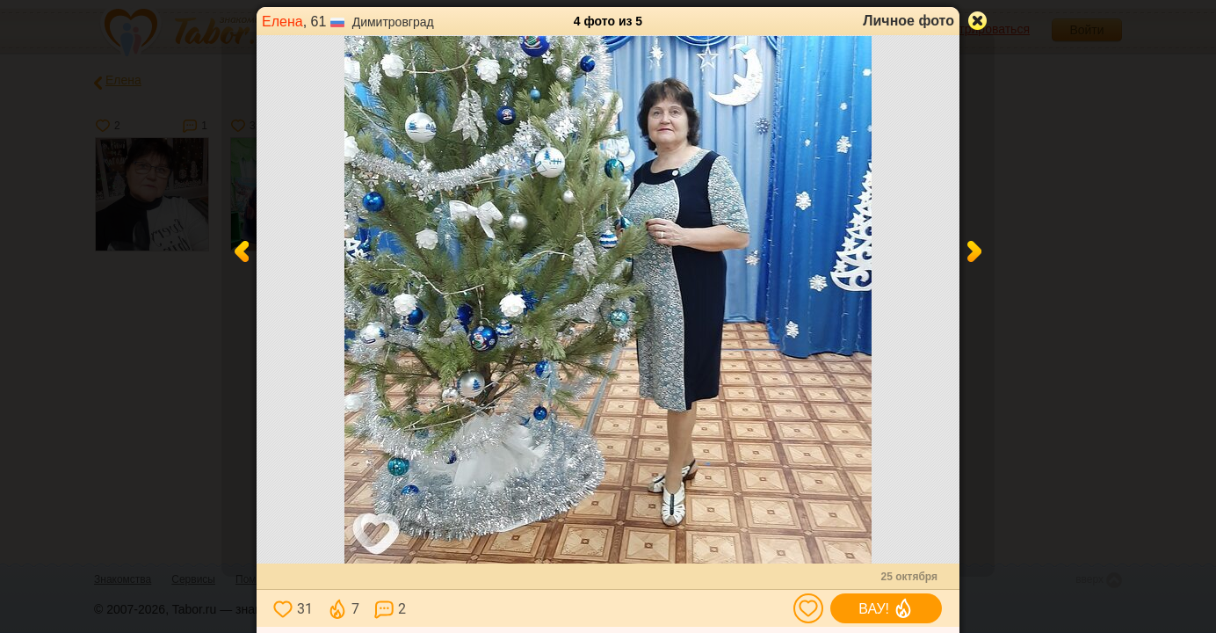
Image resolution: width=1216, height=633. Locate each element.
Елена (282, 21)
